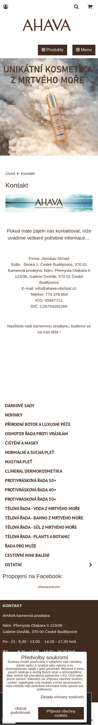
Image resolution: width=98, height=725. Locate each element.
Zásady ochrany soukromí (62, 697)
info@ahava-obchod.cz (55, 288)
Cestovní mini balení (27, 555)
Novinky (13, 415)
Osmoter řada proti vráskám (36, 434)
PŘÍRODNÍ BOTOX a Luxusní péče (38, 424)
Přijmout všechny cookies (61, 713)
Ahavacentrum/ (49, 587)
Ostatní (50, 564)
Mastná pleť (18, 462)
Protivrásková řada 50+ (30, 499)
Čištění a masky (21, 443)
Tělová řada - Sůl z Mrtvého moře (41, 527)
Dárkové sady (19, 405)
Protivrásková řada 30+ (30, 480)
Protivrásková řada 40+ (30, 490)
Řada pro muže (20, 546)
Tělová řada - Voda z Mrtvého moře (42, 508)
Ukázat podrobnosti (20, 711)
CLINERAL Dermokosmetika (33, 471)
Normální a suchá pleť (29, 452)
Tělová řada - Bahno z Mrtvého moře (44, 518)
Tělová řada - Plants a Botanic (37, 536)
